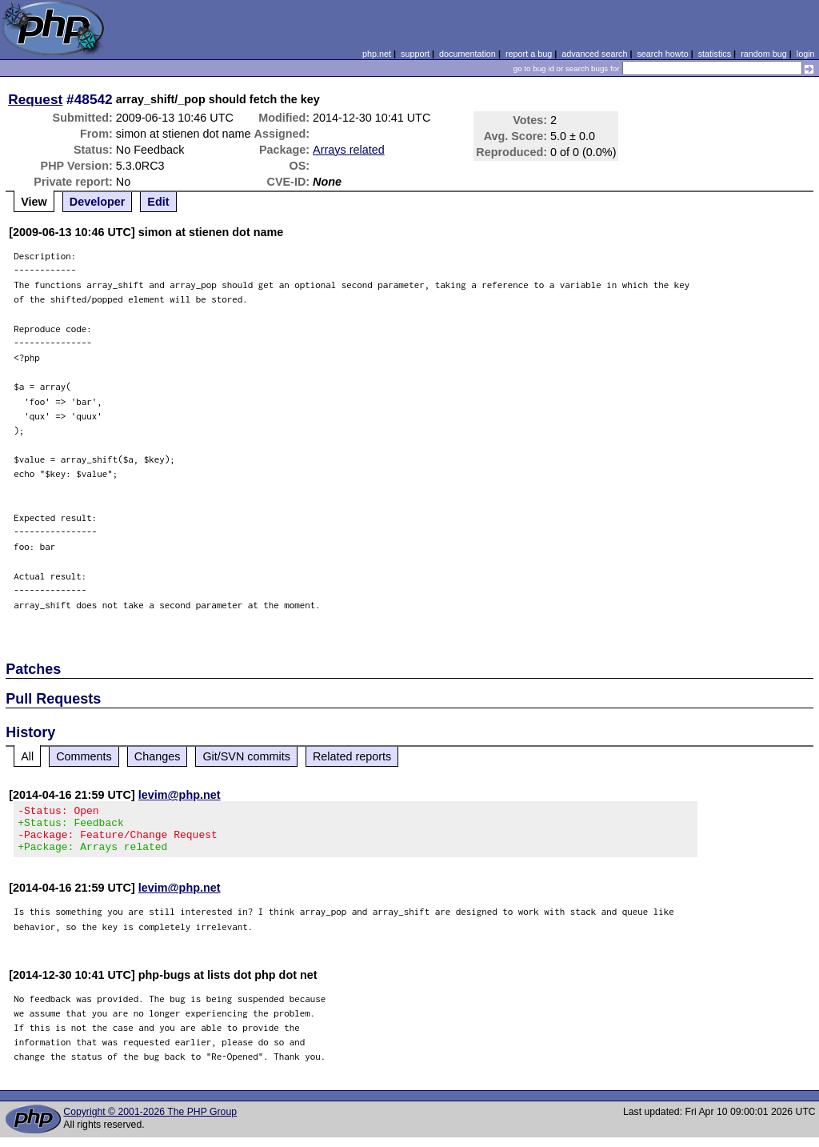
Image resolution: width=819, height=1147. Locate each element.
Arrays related (349, 149)
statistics (714, 53)
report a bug (528, 53)
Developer (98, 201)
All (27, 756)
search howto (662, 53)
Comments (84, 756)
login (806, 53)
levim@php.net (179, 794)
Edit (158, 201)
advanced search (594, 53)
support (415, 53)
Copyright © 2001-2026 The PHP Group (150, 1121)
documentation (467, 53)
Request (35, 99)
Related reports (352, 756)
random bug (764, 53)
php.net (376, 53)
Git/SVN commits (246, 756)
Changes (157, 756)
